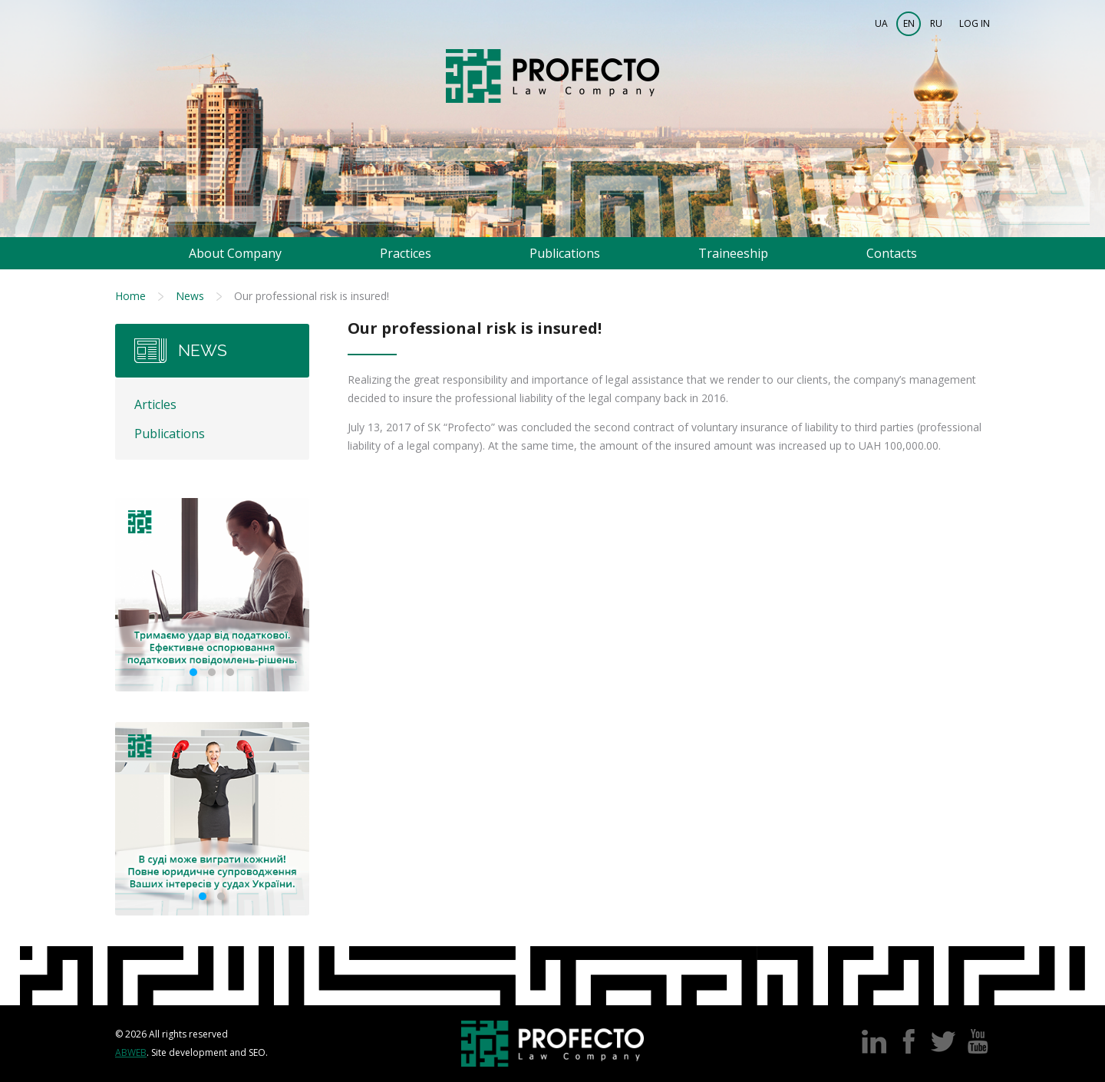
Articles (155, 404)
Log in (974, 23)
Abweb (131, 1052)
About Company (235, 253)
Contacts (891, 253)
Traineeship (733, 253)
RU (936, 23)
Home (130, 296)
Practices (405, 253)
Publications (564, 253)
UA (881, 23)
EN (909, 23)
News (190, 296)
